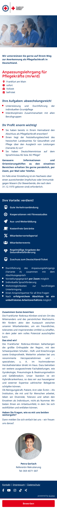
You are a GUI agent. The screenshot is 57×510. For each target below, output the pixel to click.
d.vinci (52, 495)
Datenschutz (33, 484)
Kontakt (6, 484)
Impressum (19, 484)
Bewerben (28, 503)
